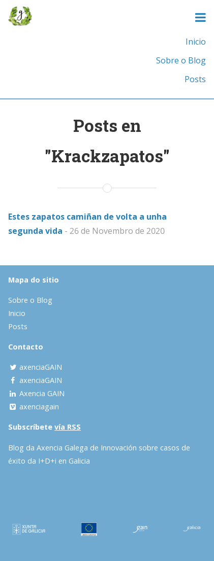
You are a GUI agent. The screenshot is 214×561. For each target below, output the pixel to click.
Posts (195, 79)
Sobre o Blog (181, 60)
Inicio (196, 41)
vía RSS (67, 427)
